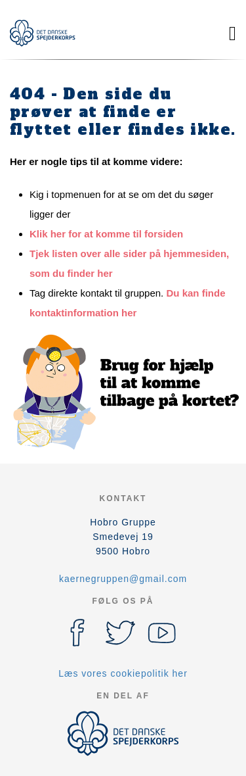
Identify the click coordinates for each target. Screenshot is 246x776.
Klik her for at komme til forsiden (106, 233)
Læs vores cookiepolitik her (123, 673)
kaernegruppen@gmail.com (123, 578)
